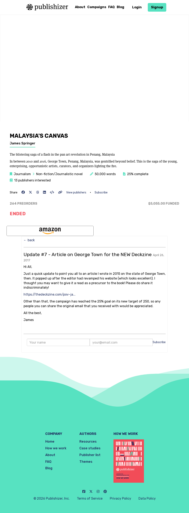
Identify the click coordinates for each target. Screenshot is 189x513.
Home (49, 441)
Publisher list (89, 455)
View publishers (76, 192)
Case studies (89, 448)
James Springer (22, 143)
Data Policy (147, 498)
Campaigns (96, 7)
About (80, 7)
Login (137, 7)
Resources (88, 441)
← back (29, 240)
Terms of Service (90, 498)
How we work (55, 448)
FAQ (111, 7)
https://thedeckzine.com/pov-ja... (50, 294)
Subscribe (101, 192)
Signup (157, 7)
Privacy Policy (120, 498)
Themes (85, 462)
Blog (120, 7)
